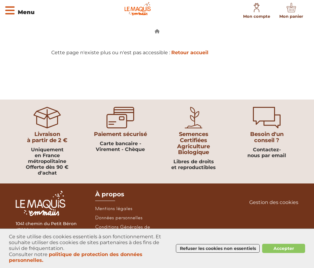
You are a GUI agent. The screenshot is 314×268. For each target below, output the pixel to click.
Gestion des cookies (273, 202)
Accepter (283, 248)
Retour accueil (189, 52)
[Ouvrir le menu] (20, 10)
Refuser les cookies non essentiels (218, 248)
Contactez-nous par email (266, 152)
